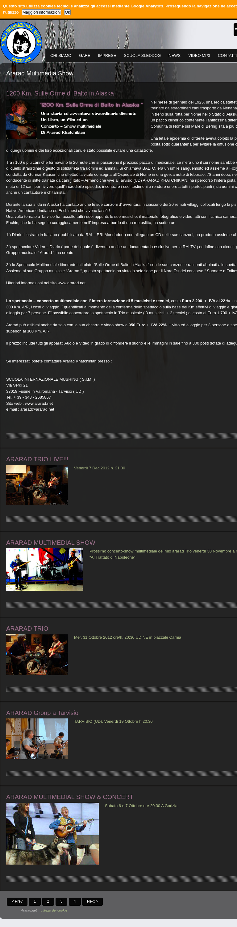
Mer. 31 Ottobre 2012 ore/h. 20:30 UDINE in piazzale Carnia (127, 637)
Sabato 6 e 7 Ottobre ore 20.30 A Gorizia (141, 805)
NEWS (174, 55)
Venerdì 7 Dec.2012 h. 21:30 (99, 468)
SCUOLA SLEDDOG (142, 55)
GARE (84, 55)
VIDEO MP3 (199, 55)
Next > (92, 901)
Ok (67, 12)
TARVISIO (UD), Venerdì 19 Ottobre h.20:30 (113, 721)
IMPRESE (107, 55)
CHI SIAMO (60, 55)
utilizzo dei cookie (54, 910)
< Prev (17, 901)
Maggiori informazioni (42, 12)
